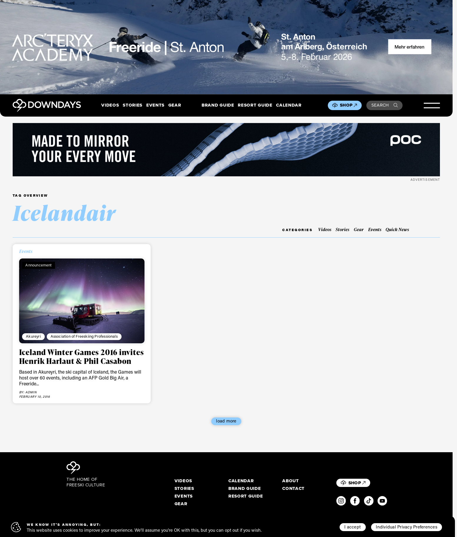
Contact (293, 489)
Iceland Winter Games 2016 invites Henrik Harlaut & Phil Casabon (81, 356)
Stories (132, 105)
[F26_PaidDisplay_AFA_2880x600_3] (226, 47)
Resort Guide (255, 105)
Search (384, 105)
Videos (110, 105)
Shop (348, 105)
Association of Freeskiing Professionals (84, 336)
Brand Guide (218, 105)
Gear (174, 105)
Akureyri (33, 336)
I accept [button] (352, 527)
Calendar (288, 105)
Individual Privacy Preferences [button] (406, 527)
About (290, 481)
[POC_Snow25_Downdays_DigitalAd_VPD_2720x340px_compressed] (226, 149)
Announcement (38, 265)
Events (155, 105)
